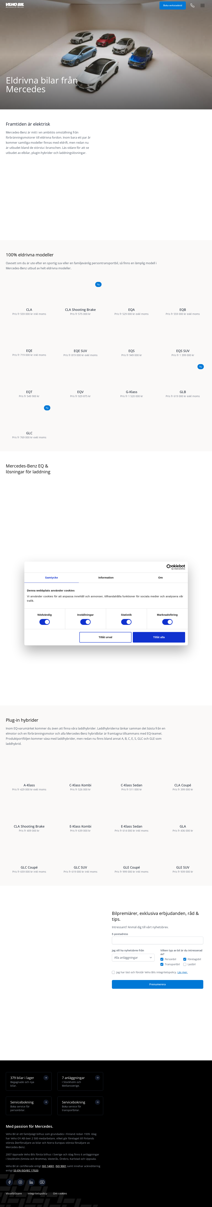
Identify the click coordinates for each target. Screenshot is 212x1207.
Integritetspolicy (37, 1193)
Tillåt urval (105, 637)
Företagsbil (194, 1006)
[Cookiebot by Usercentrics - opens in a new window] (169, 567)
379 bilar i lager (29, 1081)
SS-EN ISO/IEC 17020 (25, 1170)
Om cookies (60, 1193)
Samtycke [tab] (51, 577)
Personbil (170, 1006)
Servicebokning (29, 1106)
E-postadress (120, 981)
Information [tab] (106, 577)
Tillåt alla (159, 637)
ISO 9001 (61, 1166)
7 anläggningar (81, 1081)
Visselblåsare (14, 1193)
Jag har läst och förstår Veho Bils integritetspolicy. (152, 1019)
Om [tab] (160, 577)
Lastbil (192, 1011)
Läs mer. (182, 1019)
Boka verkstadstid (172, 5)
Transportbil (172, 1011)
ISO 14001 (48, 1166)
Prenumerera (157, 1031)
